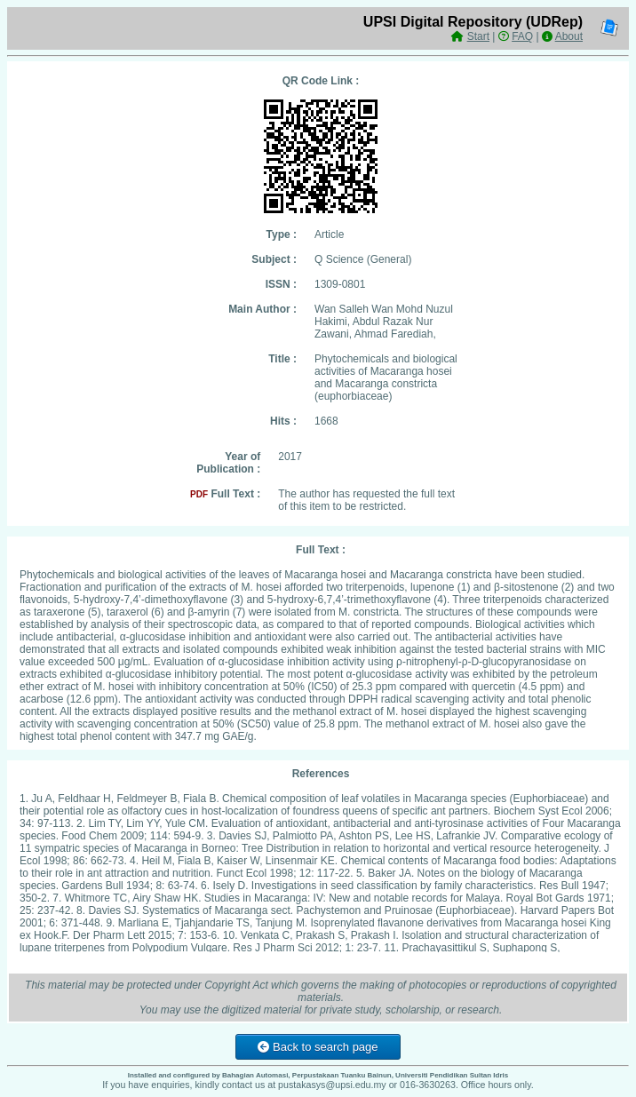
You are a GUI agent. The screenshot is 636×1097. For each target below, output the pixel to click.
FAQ (522, 36)
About (569, 36)
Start (478, 36)
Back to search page (318, 1046)
